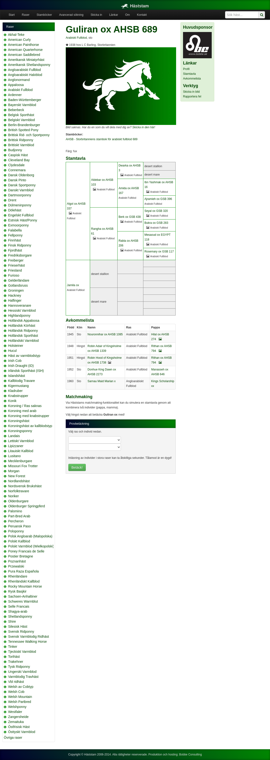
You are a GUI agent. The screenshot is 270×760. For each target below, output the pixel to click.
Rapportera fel (192, 96)
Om (127, 14)
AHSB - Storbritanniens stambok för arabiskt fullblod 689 (101, 139)
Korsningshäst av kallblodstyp (30, 426)
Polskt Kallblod (19, 541)
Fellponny (15, 235)
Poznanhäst (17, 561)
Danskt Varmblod (20, 190)
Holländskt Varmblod (23, 341)
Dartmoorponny (19, 195)
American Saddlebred (24, 55)
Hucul (12, 351)
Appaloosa (16, 85)
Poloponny (16, 531)
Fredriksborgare (20, 255)
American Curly (19, 40)
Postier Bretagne (20, 556)
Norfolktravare (18, 491)
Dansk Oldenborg (21, 175)
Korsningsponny (20, 431)
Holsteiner (15, 346)
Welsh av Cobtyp (20, 687)
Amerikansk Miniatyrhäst (26, 60)
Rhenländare (17, 576)
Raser (25, 14)
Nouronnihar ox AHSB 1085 (105, 334)
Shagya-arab (17, 611)
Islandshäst (16, 376)
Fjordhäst (15, 250)
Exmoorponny (18, 225)
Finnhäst (14, 240)
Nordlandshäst (19, 481)
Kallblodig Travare (21, 381)
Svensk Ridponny (21, 631)
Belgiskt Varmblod (21, 120)
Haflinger (15, 300)
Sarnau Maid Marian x (101, 381)
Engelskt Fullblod (21, 215)
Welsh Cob (16, 692)
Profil (186, 69)
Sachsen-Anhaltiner (22, 596)
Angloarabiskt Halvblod (25, 75)
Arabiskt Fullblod (20, 90)
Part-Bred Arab (19, 516)
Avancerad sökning (71, 14)
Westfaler (15, 712)
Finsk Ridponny (19, 245)
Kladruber (15, 391)
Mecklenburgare (20, 461)
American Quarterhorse (25, 50)
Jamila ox (73, 285)
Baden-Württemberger (24, 100)
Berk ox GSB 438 (130, 217)
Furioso (13, 275)
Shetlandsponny (20, 616)
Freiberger (16, 260)
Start (12, 14)
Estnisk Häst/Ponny (22, 220)
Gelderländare (18, 280)
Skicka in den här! (143, 127)
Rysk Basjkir (17, 591)
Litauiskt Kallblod (20, 451)
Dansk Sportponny (22, 185)
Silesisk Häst (17, 626)
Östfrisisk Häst (19, 727)
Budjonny (15, 150)
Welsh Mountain (20, 697)
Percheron (16, 521)
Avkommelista (192, 78)
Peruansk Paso (19, 526)
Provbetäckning (79, 423)
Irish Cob (15, 361)
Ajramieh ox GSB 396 (158, 199)
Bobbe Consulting (190, 754)
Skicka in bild (191, 91)
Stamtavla (189, 73)
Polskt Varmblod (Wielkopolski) (31, 546)
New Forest (16, 476)
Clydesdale (16, 165)
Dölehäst (14, 210)
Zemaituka (16, 722)
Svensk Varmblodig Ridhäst (28, 636)
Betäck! (77, 467)
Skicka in (96, 14)
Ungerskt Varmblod (22, 672)
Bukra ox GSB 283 (156, 223)
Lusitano (14, 456)
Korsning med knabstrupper (28, 416)
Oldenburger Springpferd (26, 506)
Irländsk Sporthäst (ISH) (26, 371)
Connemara (17, 170)
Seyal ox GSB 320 (156, 211)
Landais (14, 436)
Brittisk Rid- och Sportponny (29, 135)
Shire (12, 621)
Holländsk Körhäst (21, 325)
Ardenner (15, 95)
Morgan (13, 471)
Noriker (13, 496)
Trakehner (15, 662)
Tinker (12, 646)
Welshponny (17, 707)
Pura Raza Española (23, 571)
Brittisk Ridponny (20, 140)
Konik (12, 401)
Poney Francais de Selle (26, 551)
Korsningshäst (18, 421)
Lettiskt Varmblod (21, 441)
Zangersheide (18, 717)
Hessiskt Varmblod (22, 310)
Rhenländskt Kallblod (24, 581)
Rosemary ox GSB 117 (159, 251)
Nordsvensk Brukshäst (25, 486)
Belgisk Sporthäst (21, 115)
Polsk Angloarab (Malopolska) (30, 536)
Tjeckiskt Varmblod (22, 651)
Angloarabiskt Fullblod (24, 70)
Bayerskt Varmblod (22, 105)
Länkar (113, 14)
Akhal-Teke (16, 35)
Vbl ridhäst (16, 682)
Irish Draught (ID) (21, 366)
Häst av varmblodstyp (24, 356)
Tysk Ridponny (19, 667)
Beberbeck (16, 110)
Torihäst (14, 656)
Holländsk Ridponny (23, 330)
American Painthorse (23, 45)
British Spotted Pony (23, 130)
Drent (12, 200)
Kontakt (142, 14)
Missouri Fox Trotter (23, 466)
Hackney (14, 295)
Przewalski (16, 566)
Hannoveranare (19, 305)
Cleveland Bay (19, 160)
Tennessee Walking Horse (27, 641)
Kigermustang (18, 386)
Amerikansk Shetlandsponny (29, 65)
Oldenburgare (18, 501)
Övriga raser (13, 737)
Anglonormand (19, 80)
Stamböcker (44, 14)
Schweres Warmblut (23, 601)
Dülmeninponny (19, 205)
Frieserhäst (16, 265)
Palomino (15, 511)
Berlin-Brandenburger (24, 125)
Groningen (16, 290)
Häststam (135, 6)
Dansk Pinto (17, 180)
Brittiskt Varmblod (21, 145)
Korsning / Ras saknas (25, 406)
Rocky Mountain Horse (25, 586)
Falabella (15, 230)
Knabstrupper (18, 396)
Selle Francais (18, 606)
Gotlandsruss (18, 285)
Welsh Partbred (19, 702)
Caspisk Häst (18, 155)
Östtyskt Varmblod (21, 732)
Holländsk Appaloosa (23, 320)
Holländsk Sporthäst (23, 335)
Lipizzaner (15, 446)
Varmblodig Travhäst (23, 677)
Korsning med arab (22, 411)
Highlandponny (19, 315)
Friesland (15, 270)
